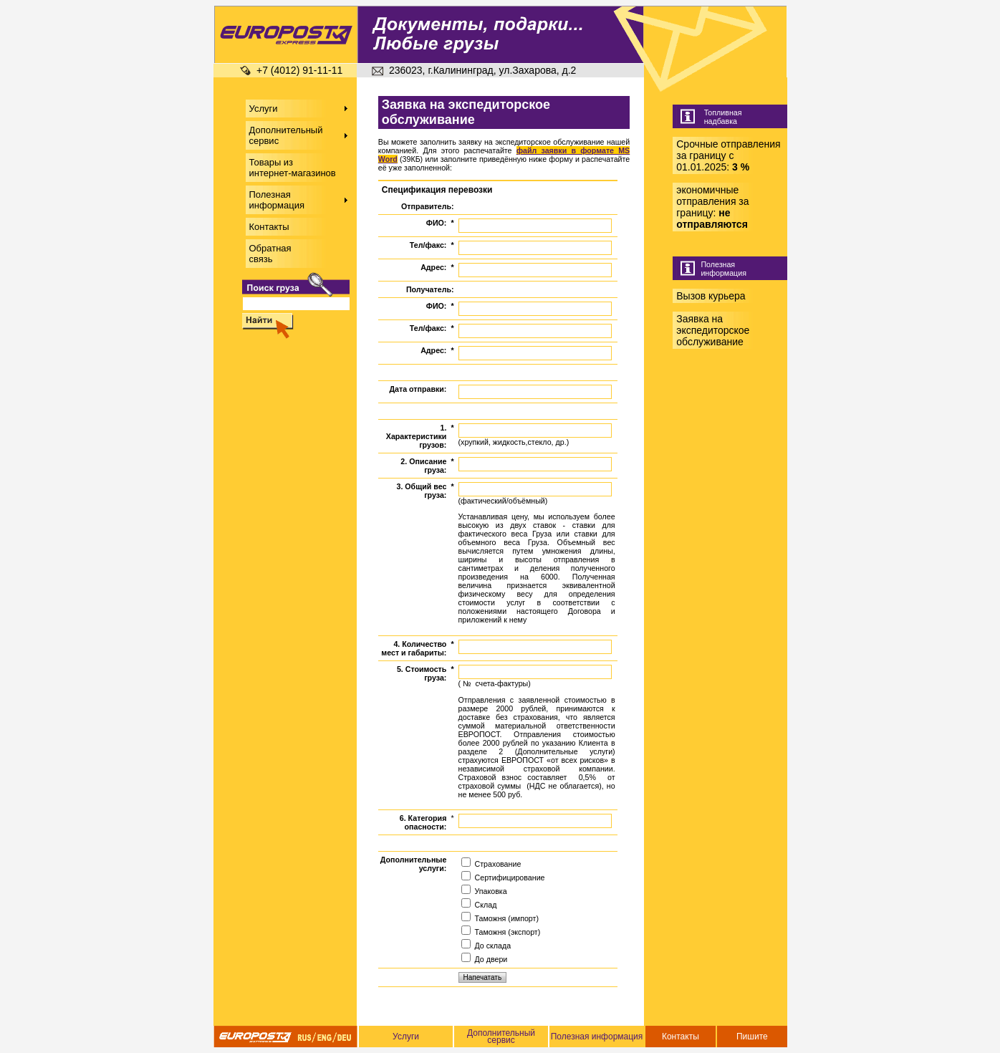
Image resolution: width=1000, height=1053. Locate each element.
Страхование (491, 864)
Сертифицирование (503, 877)
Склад (479, 904)
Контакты (680, 1037)
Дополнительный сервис (501, 1036)
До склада (486, 945)
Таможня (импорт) (500, 918)
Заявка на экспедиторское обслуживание (712, 330)
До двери (484, 959)
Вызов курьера (710, 296)
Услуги (406, 1037)
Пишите (752, 1037)
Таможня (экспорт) (501, 932)
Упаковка (484, 891)
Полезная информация (597, 1037)
